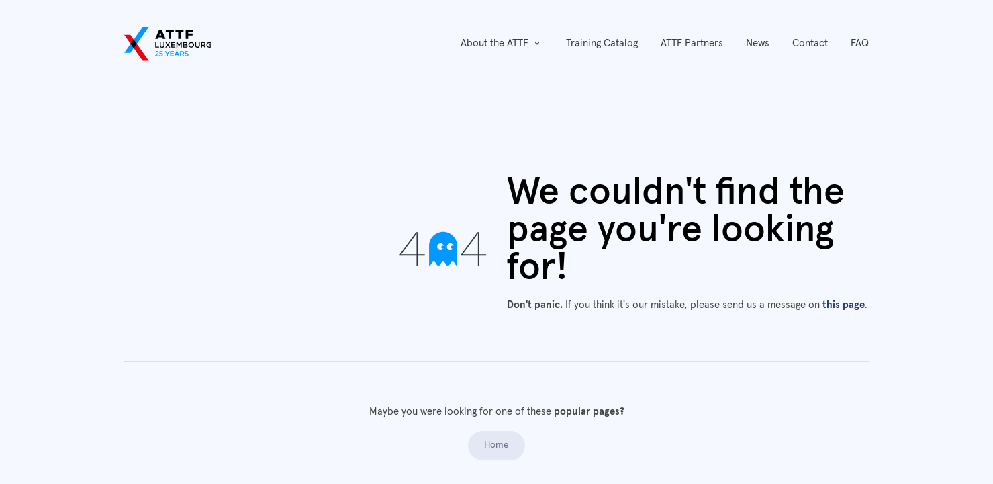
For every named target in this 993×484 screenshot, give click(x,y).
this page (843, 305)
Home (496, 445)
